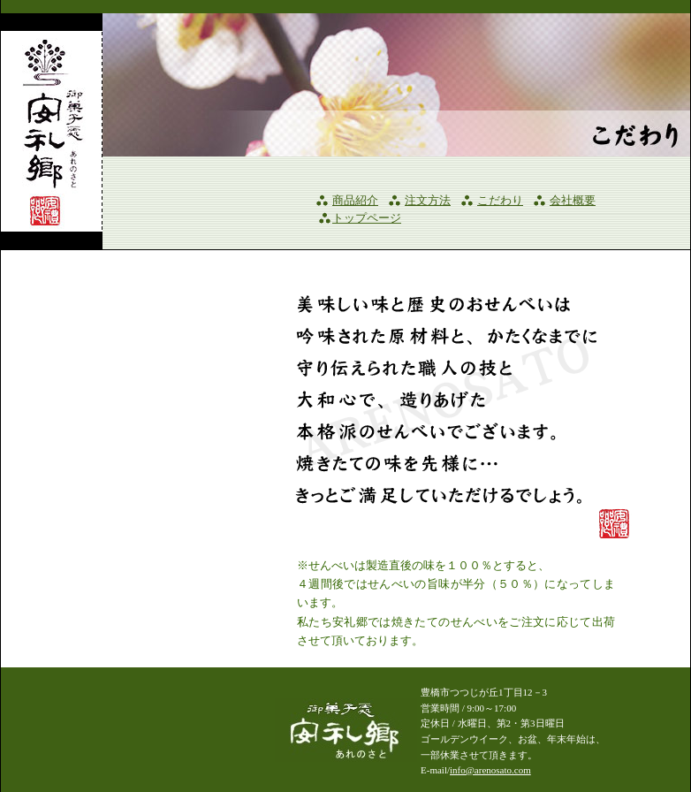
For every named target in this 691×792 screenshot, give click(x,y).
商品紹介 (355, 200)
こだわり (500, 200)
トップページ (366, 218)
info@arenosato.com (490, 770)
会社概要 (573, 200)
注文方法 (428, 200)
